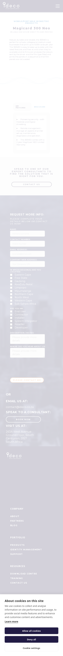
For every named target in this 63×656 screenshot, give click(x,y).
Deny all (31, 639)
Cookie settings (31, 648)
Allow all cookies (31, 630)
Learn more (11, 621)
